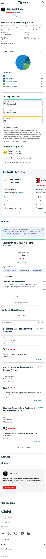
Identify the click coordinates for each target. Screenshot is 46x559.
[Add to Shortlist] (44, 8)
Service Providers (6, 549)
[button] (20, 322)
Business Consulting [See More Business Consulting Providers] (11, 76)
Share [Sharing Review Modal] (41, 328)
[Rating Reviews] (10, 12)
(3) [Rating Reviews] (27, 258)
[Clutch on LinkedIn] (28, 533)
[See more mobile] (38, 360)
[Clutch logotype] (6, 511)
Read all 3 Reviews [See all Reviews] (23, 297)
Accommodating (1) (38, 270)
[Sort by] (20, 322)
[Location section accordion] (23, 457)
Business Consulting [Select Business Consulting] (15, 162)
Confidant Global (15, 9)
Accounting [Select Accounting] (26, 162)
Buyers (3, 544)
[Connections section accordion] (23, 503)
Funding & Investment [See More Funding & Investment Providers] (11, 86)
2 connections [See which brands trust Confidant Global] (13, 16)
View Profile (17, 213)
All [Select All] (5, 162)
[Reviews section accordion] (23, 221)
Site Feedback (5, 522)
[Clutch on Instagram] (15, 533)
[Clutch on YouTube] (22, 533)
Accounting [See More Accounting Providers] (9, 78)
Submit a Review (22, 315)
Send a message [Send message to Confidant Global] (9, 487)
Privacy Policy (5, 556)
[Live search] (43, 3)
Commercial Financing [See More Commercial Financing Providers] (11, 81)
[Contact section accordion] (23, 463)
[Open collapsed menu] (3, 3)
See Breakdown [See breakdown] (22, 262)
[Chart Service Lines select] (23, 51)
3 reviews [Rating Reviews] (17, 12)
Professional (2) (24, 270)
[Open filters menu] (43, 322)
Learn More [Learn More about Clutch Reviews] (20, 235)
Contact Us (4, 527)
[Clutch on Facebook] (3, 533)
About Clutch (5, 540)
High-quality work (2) (10, 270)
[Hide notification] (42, 229)
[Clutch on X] (9, 533)
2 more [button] (21, 192)
